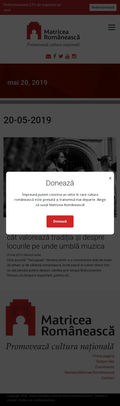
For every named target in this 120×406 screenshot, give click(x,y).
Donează (60, 221)
